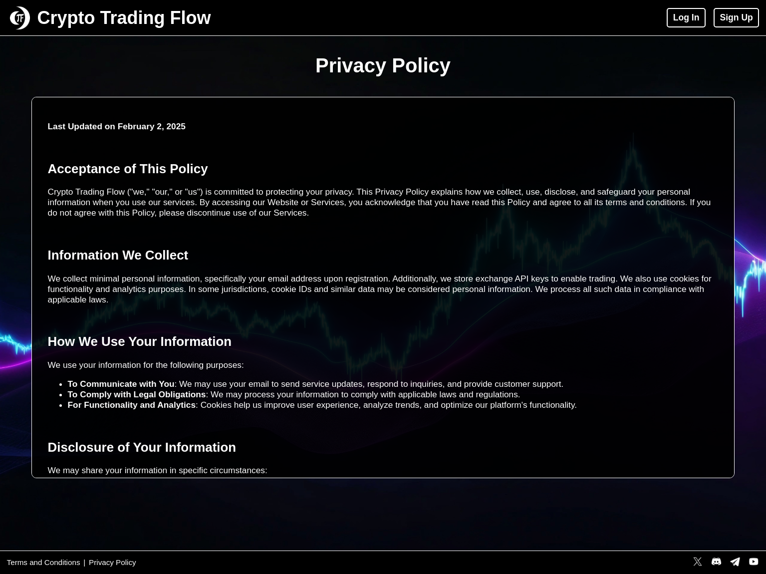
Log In (686, 17)
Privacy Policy (112, 562)
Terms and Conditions (43, 562)
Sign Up (736, 17)
